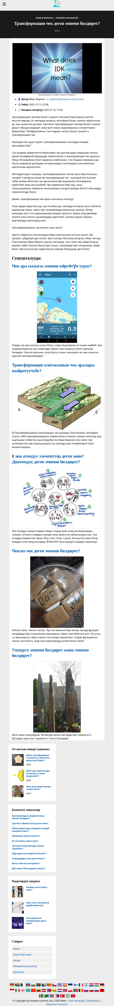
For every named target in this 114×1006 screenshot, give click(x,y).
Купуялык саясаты (56, 1004)
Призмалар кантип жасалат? (26, 836)
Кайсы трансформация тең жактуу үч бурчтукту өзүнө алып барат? (38, 758)
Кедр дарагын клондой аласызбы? (29, 853)
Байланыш (93, 1000)
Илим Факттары (22, 954)
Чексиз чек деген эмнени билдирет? (46, 550)
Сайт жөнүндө (76, 1000)
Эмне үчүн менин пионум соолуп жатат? (38, 787)
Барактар (18, 972)
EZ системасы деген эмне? (25, 841)
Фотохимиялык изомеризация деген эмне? (36, 921)
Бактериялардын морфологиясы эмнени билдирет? (28, 817)
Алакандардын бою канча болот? (28, 858)
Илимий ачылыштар (25, 966)
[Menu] (4, 4)
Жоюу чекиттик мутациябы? (26, 863)
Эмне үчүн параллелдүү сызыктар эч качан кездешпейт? (37, 773)
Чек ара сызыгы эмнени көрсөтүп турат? (52, 265)
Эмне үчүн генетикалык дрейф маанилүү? (37, 904)
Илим (16, 948)
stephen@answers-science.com (66, 99)
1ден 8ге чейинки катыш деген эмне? (30, 823)
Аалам (16, 960)
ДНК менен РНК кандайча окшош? (28, 868)
